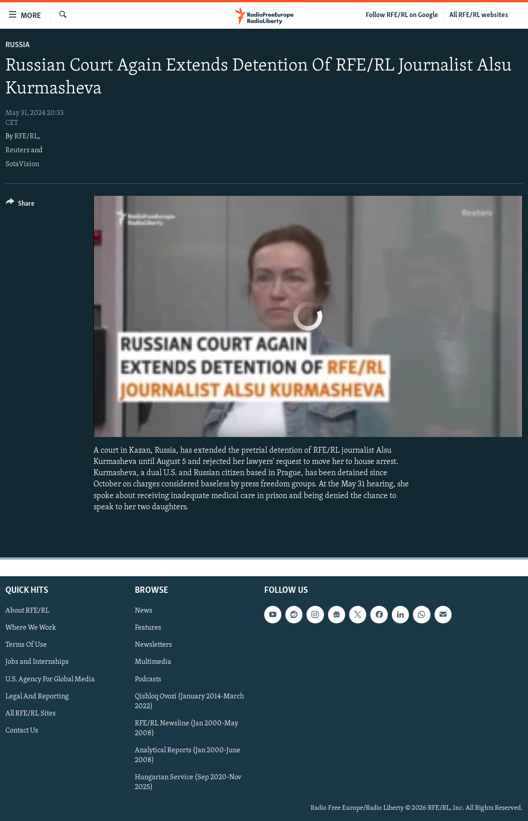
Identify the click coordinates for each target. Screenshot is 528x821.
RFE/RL (26, 136)
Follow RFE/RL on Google (402, 15)
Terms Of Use (26, 645)
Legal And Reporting (37, 696)
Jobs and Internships (37, 662)
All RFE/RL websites (478, 15)
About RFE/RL (27, 610)
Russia (17, 45)
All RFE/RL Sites (30, 713)
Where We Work (30, 627)
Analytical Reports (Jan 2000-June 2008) (187, 755)
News (143, 610)
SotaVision (22, 164)
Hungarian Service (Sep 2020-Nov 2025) (188, 782)
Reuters (17, 150)
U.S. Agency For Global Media (50, 679)
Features (148, 627)
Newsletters (153, 645)
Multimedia (153, 662)
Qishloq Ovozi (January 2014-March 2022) (189, 701)
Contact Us (21, 730)
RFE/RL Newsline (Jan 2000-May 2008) (186, 728)
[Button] (20, 205)
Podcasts (148, 679)
